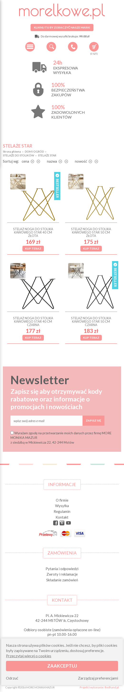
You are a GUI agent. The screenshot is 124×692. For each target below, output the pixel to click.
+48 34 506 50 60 (73, 46)
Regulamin (62, 511)
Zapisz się (93, 420)
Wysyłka (62, 505)
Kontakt (62, 517)
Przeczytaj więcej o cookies (28, 655)
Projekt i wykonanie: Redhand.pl (99, 687)
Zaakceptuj (62, 666)
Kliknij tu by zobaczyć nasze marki (62, 27)
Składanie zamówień (62, 580)
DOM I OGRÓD (34, 151)
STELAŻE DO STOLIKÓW (18, 155)
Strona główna (12, 151)
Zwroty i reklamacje (62, 574)
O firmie (62, 500)
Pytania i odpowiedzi (62, 568)
